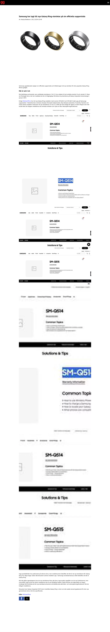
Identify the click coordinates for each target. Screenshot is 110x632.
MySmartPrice (27, 101)
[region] (55, 11)
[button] (55, 129)
